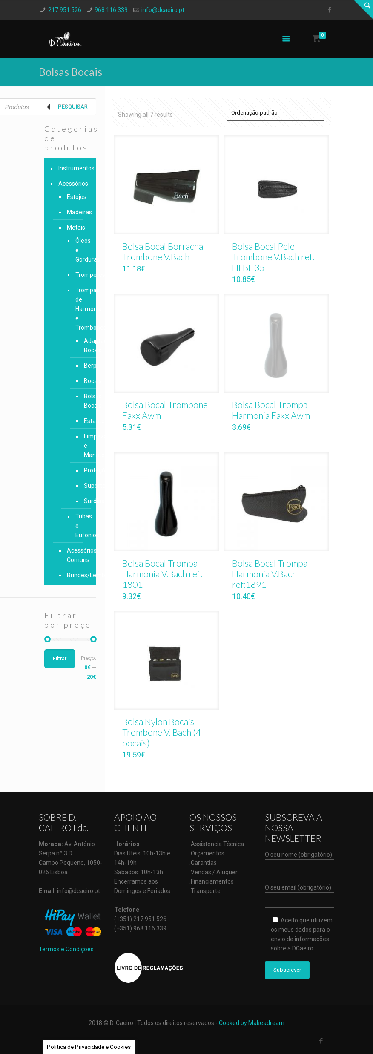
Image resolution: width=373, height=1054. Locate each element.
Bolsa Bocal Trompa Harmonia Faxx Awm (271, 409)
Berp (83, 365)
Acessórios (73, 183)
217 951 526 (64, 9)
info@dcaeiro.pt (162, 9)
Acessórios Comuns (77, 555)
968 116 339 (111, 9)
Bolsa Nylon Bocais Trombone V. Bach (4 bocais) (161, 732)
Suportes (83, 485)
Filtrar (59, 658)
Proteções (83, 470)
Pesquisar (73, 107)
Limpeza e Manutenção (83, 446)
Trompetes (79, 274)
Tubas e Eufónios (79, 526)
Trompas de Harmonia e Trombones (79, 309)
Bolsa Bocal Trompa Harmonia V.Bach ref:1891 (269, 574)
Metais (76, 227)
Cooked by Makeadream (251, 1022)
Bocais (83, 381)
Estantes (83, 421)
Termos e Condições (66, 949)
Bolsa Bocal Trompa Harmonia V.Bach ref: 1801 (162, 574)
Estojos (76, 196)
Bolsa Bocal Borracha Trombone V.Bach (162, 251)
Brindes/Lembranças (77, 575)
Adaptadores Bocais (83, 345)
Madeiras (77, 212)
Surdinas (83, 501)
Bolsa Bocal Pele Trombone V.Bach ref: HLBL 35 (273, 257)
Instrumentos (75, 168)
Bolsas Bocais (83, 401)
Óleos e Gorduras (79, 250)
